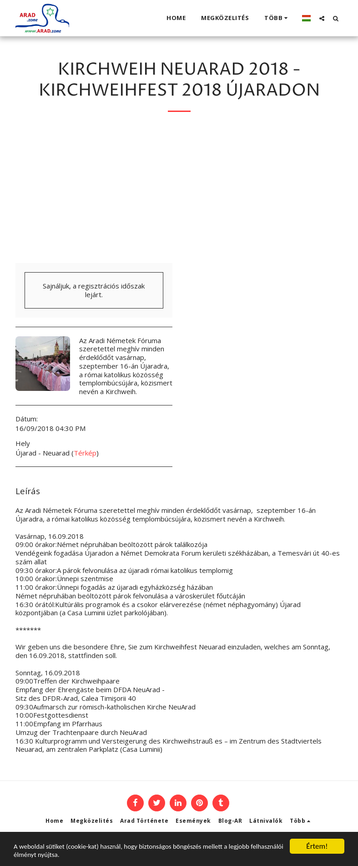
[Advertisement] (179, 194)
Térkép (85, 452)
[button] (321, 18)
